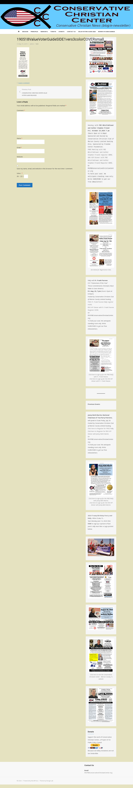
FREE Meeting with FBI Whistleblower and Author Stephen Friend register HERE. (100, 152)
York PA (53, 31)
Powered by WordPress (30, 784)
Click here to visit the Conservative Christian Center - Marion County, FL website (101, 680)
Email (18, 147)
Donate (61, 31)
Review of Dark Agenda (106, 31)
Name (19, 138)
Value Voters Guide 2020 (87, 31)
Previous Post (34, 92)
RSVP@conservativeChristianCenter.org (99, 776)
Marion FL (44, 31)
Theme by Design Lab (46, 784)
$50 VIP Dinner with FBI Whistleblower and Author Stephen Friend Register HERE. (100, 160)
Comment (20, 110)
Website (19, 157)
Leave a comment (23, 83)
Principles (34, 31)
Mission (25, 31)
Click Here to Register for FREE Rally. (101, 430)
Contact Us (71, 31)
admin (31, 44)
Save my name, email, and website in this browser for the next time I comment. (44, 169)
